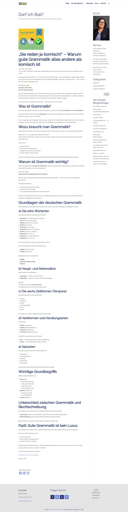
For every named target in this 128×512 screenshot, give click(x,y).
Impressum (76, 509)
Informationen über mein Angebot (28, 455)
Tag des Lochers (98, 117)
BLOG (96, 3)
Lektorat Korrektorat (47, 19)
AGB (82, 509)
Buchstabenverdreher (99, 150)
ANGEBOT (96, 495)
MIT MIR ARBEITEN (77, 3)
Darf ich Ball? (97, 114)
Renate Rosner (24, 19)
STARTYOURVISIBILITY (56, 509)
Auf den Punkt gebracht (100, 129)
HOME (67, 3)
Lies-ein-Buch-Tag (98, 132)
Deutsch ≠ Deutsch (98, 153)
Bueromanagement (98, 86)
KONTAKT (103, 3)
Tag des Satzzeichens (99, 126)
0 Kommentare (58, 19)
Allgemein (39, 19)
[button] (20, 473)
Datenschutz (68, 509)
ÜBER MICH (89, 3)
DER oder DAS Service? (100, 106)
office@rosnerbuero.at (25, 501)
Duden (25, 458)
